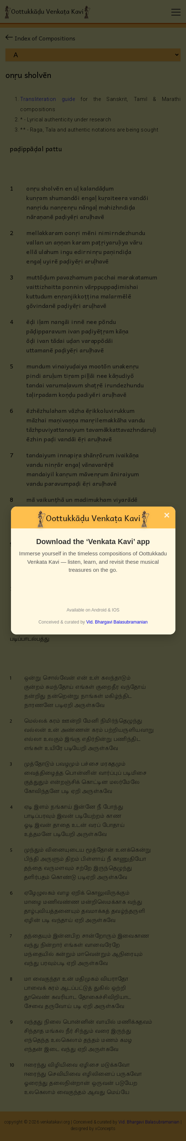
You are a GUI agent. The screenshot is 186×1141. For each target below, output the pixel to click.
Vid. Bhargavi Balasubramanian (117, 622)
